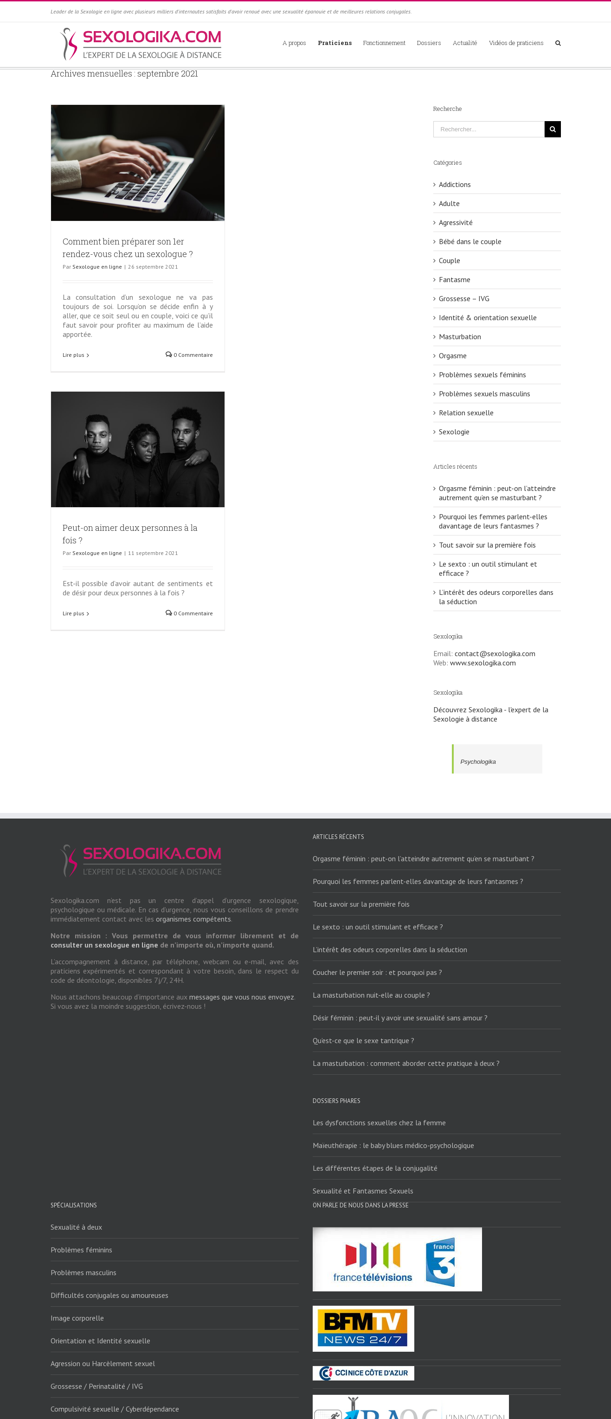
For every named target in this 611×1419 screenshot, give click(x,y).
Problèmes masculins (83, 1272)
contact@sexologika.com (495, 653)
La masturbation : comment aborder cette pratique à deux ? (406, 1063)
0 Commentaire (189, 354)
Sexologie (454, 431)
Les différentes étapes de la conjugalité (375, 1168)
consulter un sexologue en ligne (104, 944)
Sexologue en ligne (97, 266)
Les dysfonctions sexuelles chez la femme (379, 1122)
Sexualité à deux (76, 1227)
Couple (449, 260)
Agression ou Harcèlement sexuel (103, 1363)
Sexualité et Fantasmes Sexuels (363, 1190)
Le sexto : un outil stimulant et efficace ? (378, 926)
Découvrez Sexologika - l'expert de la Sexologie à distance (490, 714)
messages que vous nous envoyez (241, 996)
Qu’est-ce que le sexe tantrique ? (363, 1040)
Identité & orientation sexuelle (488, 317)
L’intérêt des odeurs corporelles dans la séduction (390, 949)
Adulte (449, 203)
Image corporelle (77, 1317)
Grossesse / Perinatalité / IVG (97, 1386)
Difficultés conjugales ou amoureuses (109, 1295)
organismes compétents (193, 918)
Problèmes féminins (81, 1249)
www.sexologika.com (483, 662)
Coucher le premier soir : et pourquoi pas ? (377, 972)
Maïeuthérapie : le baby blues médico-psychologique (393, 1145)
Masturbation (460, 336)
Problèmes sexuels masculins (484, 393)
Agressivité (456, 222)
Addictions (455, 184)
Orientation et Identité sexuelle (100, 1340)
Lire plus (73, 354)
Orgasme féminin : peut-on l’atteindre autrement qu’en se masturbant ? (497, 493)
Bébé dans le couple (470, 241)
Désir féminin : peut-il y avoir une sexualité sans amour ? (400, 1017)
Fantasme (454, 279)
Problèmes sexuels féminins (482, 374)
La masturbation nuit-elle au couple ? (371, 995)
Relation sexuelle (466, 412)
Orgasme (453, 355)
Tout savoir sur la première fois (487, 544)
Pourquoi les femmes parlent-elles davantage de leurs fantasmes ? (493, 521)
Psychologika (478, 761)
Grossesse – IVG (464, 298)
